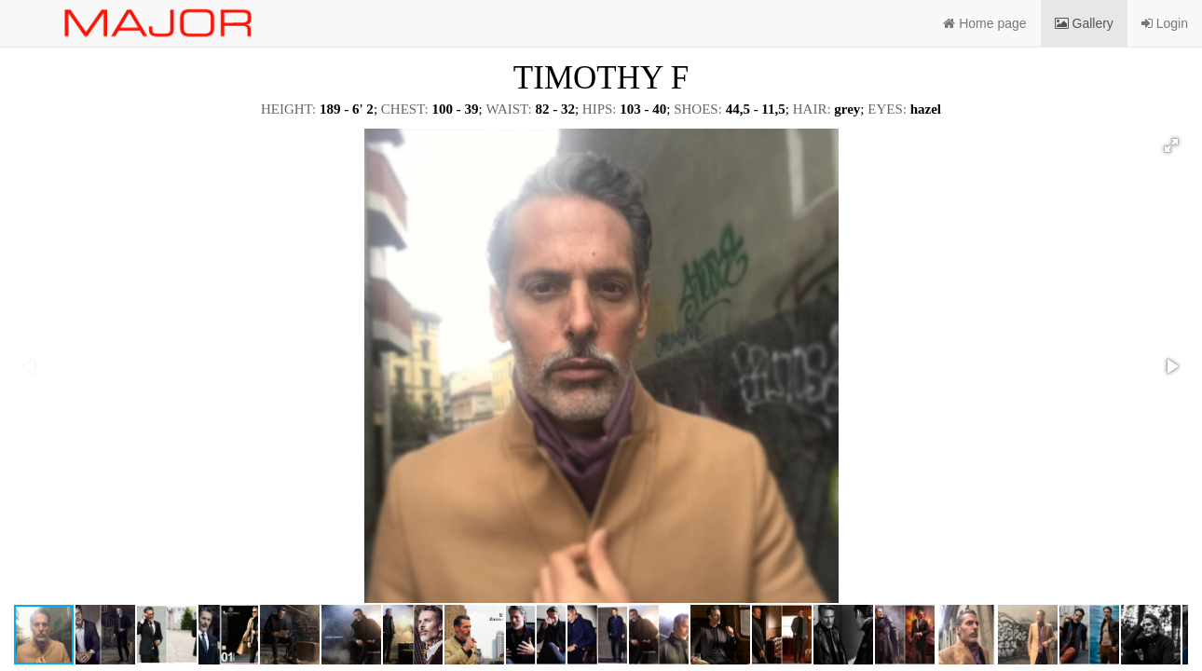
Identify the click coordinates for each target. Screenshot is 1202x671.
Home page (984, 23)
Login (1164, 23)
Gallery (1084, 23)
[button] (1171, 145)
